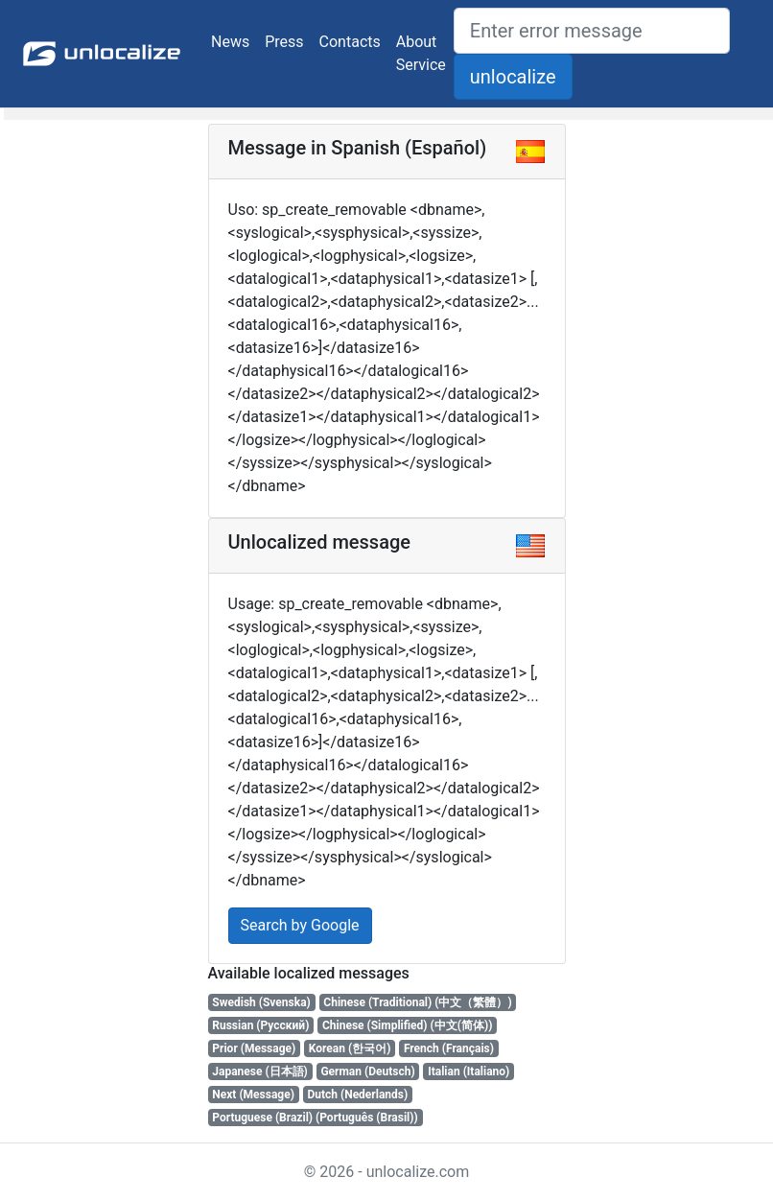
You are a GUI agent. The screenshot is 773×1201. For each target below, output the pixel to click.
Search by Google (300, 925)
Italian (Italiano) (468, 1071)
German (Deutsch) (367, 1071)
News (230, 42)
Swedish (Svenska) (261, 1002)
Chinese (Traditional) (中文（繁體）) (417, 1002)
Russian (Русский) (260, 1025)
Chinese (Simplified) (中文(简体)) (407, 1025)
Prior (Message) (253, 1048)
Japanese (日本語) (260, 1071)
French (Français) (449, 1048)
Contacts (350, 42)
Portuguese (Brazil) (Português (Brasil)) (314, 1117)
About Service (421, 53)
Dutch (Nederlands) (357, 1094)
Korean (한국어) (350, 1048)
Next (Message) (253, 1094)
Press (284, 42)
